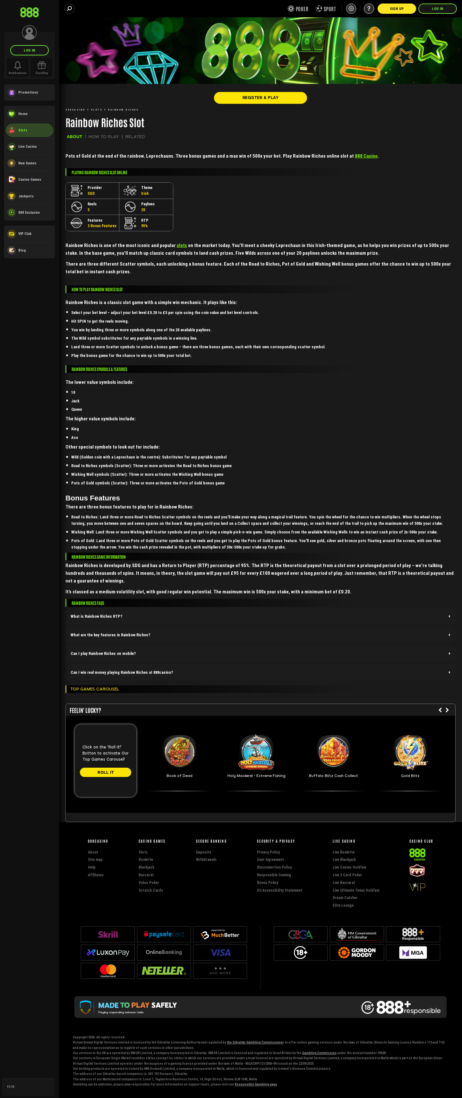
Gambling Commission (319, 1053)
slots (182, 245)
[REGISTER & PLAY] (260, 97)
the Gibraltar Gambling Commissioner (255, 1042)
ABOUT (74, 136)
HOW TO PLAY (104, 136)
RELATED (135, 136)
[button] (260, 616)
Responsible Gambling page (256, 1084)
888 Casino (366, 156)
